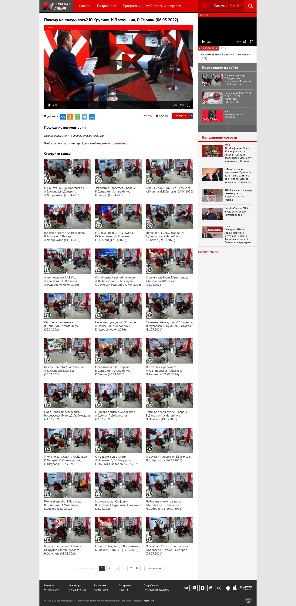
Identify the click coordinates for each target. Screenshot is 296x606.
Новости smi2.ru (208, 252)
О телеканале (51, 590)
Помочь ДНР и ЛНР (228, 6)
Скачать (162, 115)
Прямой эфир (101, 590)
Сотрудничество (77, 590)
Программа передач (163, 6)
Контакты (49, 585)
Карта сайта (149, 601)
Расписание (100, 585)
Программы (132, 6)
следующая (153, 568)
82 (130, 568)
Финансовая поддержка (156, 590)
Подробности (107, 6)
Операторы (75, 585)
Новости (85, 6)
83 (138, 568)
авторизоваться (118, 143)
